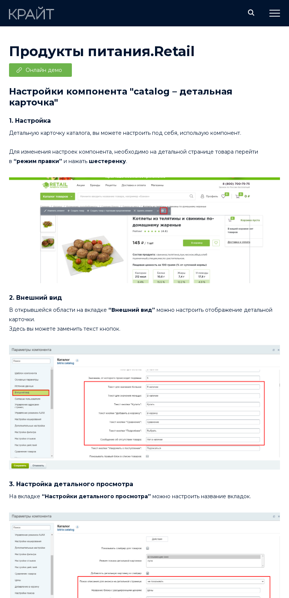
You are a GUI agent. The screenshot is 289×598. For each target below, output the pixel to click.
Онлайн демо (44, 70)
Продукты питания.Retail (102, 51)
